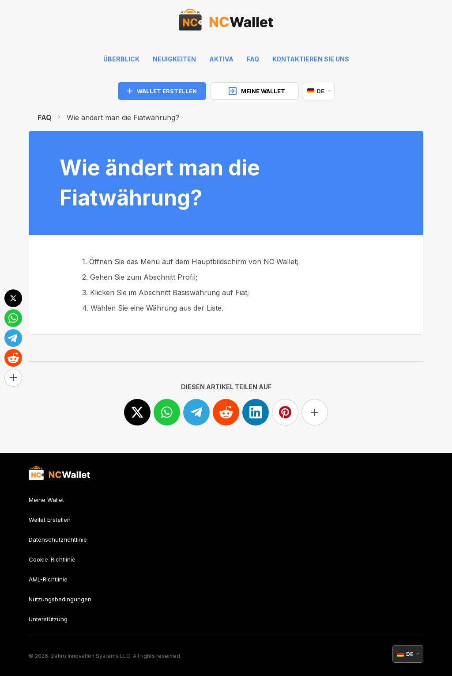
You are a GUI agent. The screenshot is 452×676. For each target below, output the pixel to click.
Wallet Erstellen (50, 519)
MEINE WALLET (257, 91)
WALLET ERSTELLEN (162, 91)
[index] (226, 22)
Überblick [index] (121, 59)
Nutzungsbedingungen (60, 599)
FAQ (45, 117)
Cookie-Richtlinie (52, 559)
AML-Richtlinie (48, 579)
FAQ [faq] (253, 59)
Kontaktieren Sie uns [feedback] (310, 59)
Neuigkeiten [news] (174, 59)
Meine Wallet (46, 500)
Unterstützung (48, 619)
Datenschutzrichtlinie (58, 539)
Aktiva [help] (221, 59)
